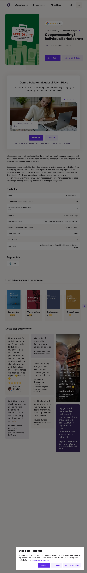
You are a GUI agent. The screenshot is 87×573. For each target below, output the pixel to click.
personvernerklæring (40, 560)
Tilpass (56, 565)
